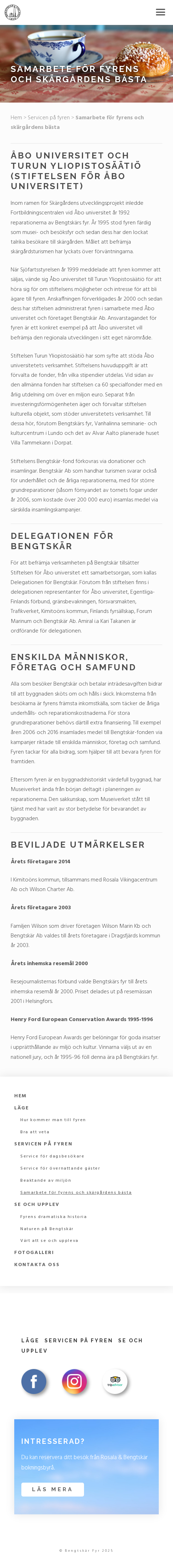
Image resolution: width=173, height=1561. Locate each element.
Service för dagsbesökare (52, 1156)
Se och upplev (36, 1205)
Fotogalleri (34, 1253)
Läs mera (52, 1489)
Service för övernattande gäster (60, 1168)
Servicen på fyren (49, 118)
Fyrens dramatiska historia (53, 1217)
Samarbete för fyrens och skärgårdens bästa (76, 1192)
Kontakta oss (36, 1265)
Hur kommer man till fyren (53, 1120)
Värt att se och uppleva (49, 1240)
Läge (21, 1108)
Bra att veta (34, 1132)
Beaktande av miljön (45, 1180)
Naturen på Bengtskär (47, 1229)
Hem (16, 118)
